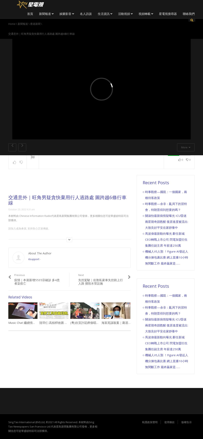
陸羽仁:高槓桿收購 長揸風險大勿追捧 (63, 323)
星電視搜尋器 (168, 14)
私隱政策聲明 (150, 422)
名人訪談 (86, 14)
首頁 (30, 14)
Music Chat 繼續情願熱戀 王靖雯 (29, 323)
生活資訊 (105, 14)
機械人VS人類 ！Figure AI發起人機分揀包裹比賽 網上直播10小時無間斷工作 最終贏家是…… (166, 257)
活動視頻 (125, 14)
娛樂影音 (66, 14)
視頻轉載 (146, 14)
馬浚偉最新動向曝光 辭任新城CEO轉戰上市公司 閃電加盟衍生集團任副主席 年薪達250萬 (166, 239)
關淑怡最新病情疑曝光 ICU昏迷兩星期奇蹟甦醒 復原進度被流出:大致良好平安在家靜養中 (166, 222)
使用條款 (169, 422)
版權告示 (186, 422)
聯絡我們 (189, 14)
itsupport (33, 259)
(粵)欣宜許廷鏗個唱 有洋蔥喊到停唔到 (97, 323)
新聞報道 (46, 14)
